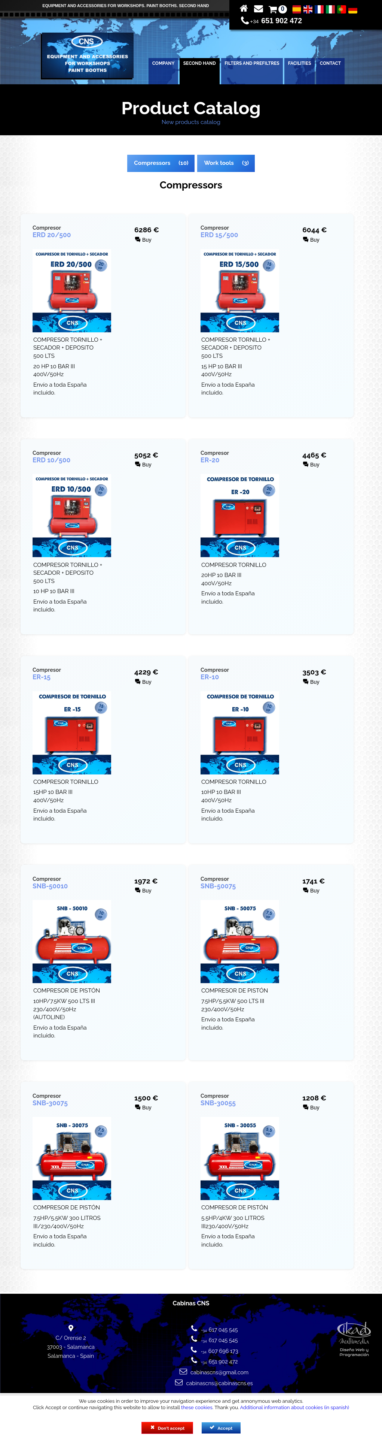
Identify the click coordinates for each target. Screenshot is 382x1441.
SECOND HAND (199, 63)
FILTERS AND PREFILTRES (251, 63)
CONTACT (330, 63)
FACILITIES (299, 63)
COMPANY (163, 63)
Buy (143, 240)
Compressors (152, 163)
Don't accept (167, 1428)
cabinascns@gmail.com (219, 1372)
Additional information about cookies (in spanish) (294, 1407)
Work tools (218, 163)
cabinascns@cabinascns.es (219, 1383)
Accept (221, 1428)
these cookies (197, 1407)
